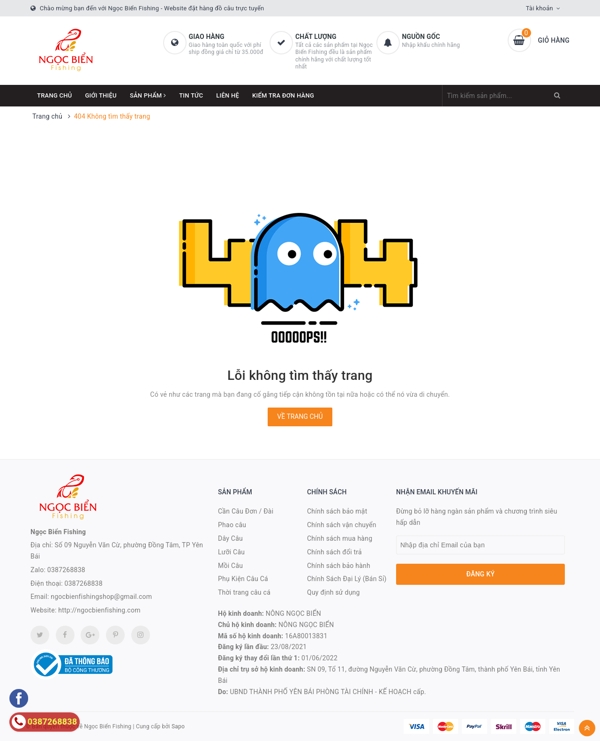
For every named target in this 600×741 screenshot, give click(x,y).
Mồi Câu (230, 565)
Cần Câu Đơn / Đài (245, 511)
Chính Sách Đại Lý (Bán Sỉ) (347, 578)
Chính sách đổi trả (334, 552)
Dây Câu (230, 538)
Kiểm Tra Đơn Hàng (283, 95)
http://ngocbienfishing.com (99, 610)
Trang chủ (54, 95)
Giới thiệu (101, 95)
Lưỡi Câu (231, 552)
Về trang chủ (299, 416)
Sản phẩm (148, 95)
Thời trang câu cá (244, 592)
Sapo (178, 726)
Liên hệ (227, 95)
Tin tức (191, 95)
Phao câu (232, 525)
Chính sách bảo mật (337, 511)
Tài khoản (539, 8)
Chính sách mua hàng (339, 538)
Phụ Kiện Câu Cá (243, 578)
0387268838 (66, 570)
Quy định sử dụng (333, 592)
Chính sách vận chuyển (341, 525)
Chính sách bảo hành (338, 565)
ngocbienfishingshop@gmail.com (101, 596)
